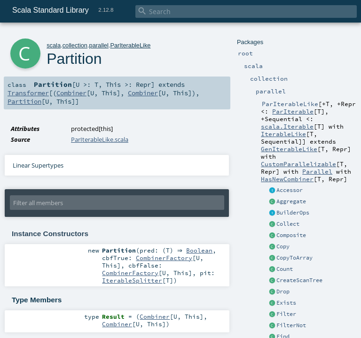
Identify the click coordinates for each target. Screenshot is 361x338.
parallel (99, 45)
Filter (286, 314)
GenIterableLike (289, 149)
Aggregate (291, 201)
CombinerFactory (164, 258)
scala (54, 45)
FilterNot (291, 325)
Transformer (28, 93)
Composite (291, 235)
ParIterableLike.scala (99, 139)
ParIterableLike (130, 45)
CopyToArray (294, 257)
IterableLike (283, 134)
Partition (24, 101)
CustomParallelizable (298, 164)
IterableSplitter (132, 281)
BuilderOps (292, 212)
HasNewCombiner (287, 179)
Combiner (71, 93)
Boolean (201, 250)
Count (284, 269)
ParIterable (293, 111)
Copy (283, 246)
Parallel (317, 171)
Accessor (289, 190)
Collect (287, 224)
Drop (283, 291)
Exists (286, 303)
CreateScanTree (299, 280)
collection (75, 45)
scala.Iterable (287, 126)
